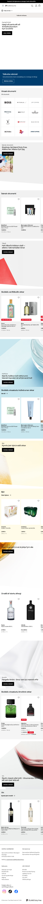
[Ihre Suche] (32, 6)
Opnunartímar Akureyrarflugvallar (30, 854)
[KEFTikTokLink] (11, 893)
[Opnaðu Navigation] (3, 6)
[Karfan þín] (39, 5)
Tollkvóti (4, 873)
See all (3, 393)
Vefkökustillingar (26, 879)
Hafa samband (5, 879)
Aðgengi (4, 877)
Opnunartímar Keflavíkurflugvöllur (31, 852)
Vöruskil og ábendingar (7, 875)
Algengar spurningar (7, 869)
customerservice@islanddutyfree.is (15, 859)
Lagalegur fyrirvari (26, 873)
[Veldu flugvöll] (7, 11)
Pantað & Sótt (5, 871)
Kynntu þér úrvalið (7, 796)
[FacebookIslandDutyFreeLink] (17, 893)
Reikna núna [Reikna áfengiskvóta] (8, 81)
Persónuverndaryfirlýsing (28, 871)
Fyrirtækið (24, 875)
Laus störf (24, 877)
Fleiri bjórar (5, 495)
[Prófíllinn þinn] (36, 5)
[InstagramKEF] (5, 893)
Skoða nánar (8, 154)
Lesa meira (7, 33)
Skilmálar (24, 869)
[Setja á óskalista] (18, 199)
